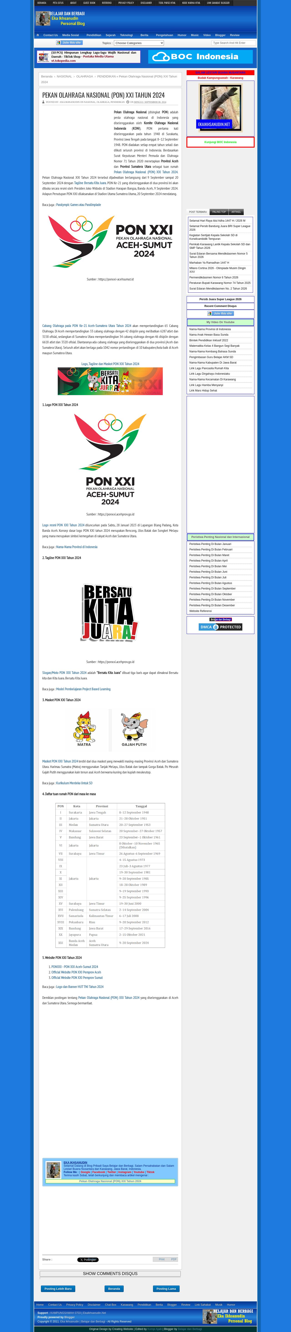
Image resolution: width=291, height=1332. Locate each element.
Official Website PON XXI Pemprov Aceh (76, 972)
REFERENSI (107, 3)
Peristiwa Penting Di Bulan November (212, 599)
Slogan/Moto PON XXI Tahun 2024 (64, 672)
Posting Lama (166, 1288)
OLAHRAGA (103, 102)
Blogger (220, 35)
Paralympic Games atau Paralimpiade (78, 204)
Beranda (114, 1288)
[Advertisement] (172, 18)
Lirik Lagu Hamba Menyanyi (206, 385)
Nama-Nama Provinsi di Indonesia (76, 547)
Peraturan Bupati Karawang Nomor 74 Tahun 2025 (220, 283)
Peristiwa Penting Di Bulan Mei (208, 566)
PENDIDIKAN (118, 102)
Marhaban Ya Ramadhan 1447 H (209, 262)
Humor (182, 35)
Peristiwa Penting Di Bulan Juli (207, 577)
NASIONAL (89, 102)
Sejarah (110, 35)
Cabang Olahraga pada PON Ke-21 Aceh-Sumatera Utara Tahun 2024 (86, 325)
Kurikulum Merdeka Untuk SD (74, 783)
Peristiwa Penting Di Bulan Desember (212, 605)
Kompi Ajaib (155, 1329)
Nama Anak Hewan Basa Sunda (208, 334)
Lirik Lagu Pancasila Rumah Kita (209, 368)
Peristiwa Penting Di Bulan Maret (209, 555)
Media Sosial (70, 35)
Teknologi (126, 35)
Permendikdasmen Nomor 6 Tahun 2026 (213, 277)
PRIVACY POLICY (126, 3)
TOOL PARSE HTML (167, 3)
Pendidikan (94, 35)
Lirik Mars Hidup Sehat (203, 390)
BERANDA (42, 3)
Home (40, 1304)
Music (195, 35)
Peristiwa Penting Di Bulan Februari (210, 549)
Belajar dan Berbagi (190, 1329)
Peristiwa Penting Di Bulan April (208, 560)
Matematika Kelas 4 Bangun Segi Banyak (214, 345)
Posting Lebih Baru (58, 1288)
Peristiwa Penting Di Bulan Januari (210, 544)
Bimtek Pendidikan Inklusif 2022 (208, 340)
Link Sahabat (203, 1304)
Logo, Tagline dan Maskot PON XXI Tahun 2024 (110, 363)
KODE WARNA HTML (191, 3)
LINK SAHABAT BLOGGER (218, 3)
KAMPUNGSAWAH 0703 (65, 1313)
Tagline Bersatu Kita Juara (90, 183)
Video (207, 35)
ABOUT (73, 3)
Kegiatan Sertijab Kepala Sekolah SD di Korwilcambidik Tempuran (213, 237)
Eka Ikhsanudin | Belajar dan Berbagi (82, 1321)
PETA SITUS (58, 3)
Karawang (127, 1304)
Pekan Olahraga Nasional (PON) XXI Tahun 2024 (103, 94)
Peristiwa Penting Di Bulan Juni (208, 571)
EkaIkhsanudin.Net (94, 1313)
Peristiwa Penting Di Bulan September (212, 588)
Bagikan (92, 1259)
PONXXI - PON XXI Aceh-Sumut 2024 (74, 966)
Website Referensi (200, 611)
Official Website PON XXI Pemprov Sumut (77, 977)
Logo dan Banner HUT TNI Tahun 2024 (79, 986)
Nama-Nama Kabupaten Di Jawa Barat (212, 362)
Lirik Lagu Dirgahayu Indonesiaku (209, 373)
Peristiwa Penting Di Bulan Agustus (210, 583)
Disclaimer (94, 1304)
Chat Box (110, 1304)
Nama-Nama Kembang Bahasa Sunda (212, 351)
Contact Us (50, 35)
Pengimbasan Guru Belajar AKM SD (211, 357)
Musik (218, 1304)
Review (234, 35)
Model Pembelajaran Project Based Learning (83, 689)
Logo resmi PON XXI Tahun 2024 (63, 525)
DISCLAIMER (146, 3)
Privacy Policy (74, 1304)
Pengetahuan (164, 35)
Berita (144, 35)
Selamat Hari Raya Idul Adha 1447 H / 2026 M (217, 220)
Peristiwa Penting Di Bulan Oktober (210, 594)
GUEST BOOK (89, 3)
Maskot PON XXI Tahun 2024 (60, 761)
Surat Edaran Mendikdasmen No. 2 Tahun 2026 (218, 288)
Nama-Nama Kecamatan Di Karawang (212, 379)
